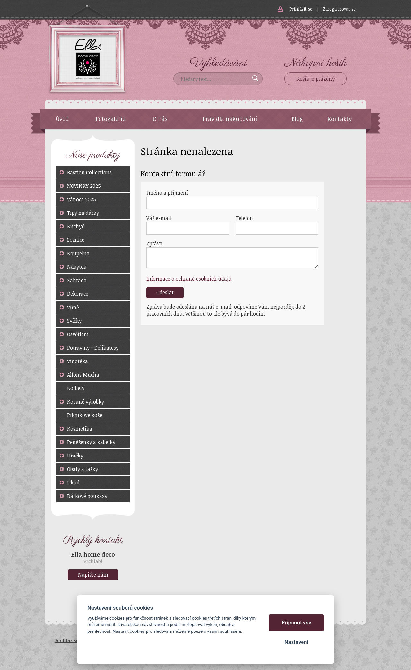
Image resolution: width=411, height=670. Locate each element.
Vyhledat (255, 78)
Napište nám (93, 574)
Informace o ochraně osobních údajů (189, 278)
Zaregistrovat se (339, 9)
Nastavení (296, 642)
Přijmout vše (296, 623)
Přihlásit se (300, 9)
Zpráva (154, 243)
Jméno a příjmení (167, 192)
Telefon (244, 218)
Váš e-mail (158, 218)
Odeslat (165, 292)
